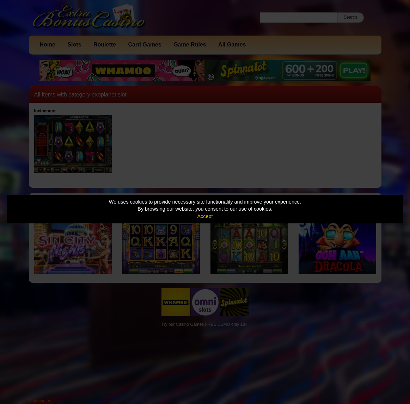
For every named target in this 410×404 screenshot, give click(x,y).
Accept (205, 216)
